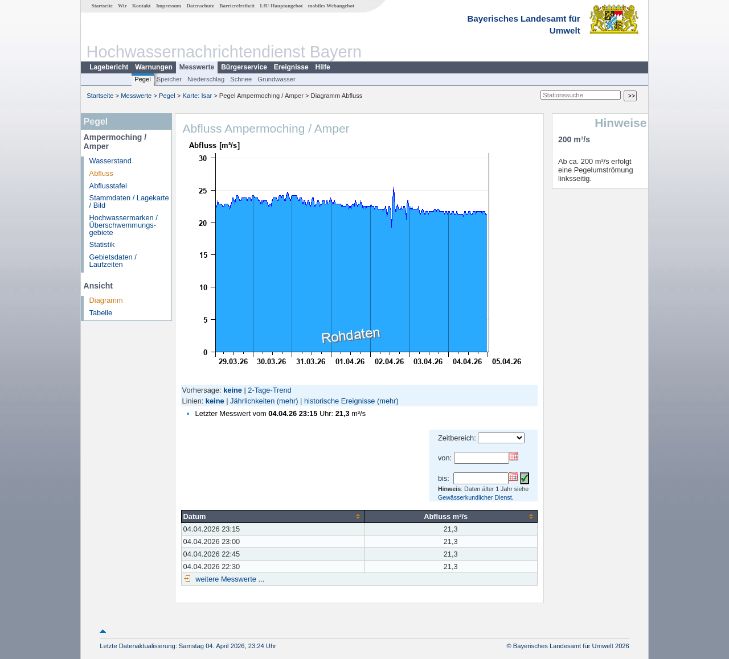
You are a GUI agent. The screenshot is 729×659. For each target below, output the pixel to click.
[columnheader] (272, 516)
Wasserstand (110, 160)
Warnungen (154, 67)
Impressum (168, 6)
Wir (122, 6)
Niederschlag (205, 79)
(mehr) (287, 401)
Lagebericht (108, 67)
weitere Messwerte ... (229, 579)
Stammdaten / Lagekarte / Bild (129, 201)
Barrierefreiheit (237, 6)
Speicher (169, 79)
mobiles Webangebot (331, 6)
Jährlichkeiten (252, 401)
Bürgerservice (244, 67)
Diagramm (106, 300)
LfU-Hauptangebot (281, 6)
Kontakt (141, 6)
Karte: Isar (197, 95)
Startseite (102, 6)
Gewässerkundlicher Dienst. (476, 497)
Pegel (142, 79)
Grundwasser (276, 79)
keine (215, 401)
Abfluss (101, 173)
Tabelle (101, 312)
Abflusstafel (108, 186)
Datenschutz (200, 6)
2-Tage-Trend (269, 390)
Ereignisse (291, 67)
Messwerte (196, 67)
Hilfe (323, 67)
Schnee (241, 79)
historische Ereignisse (339, 401)
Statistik (102, 244)
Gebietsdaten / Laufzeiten (113, 261)
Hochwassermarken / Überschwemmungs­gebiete (123, 225)
